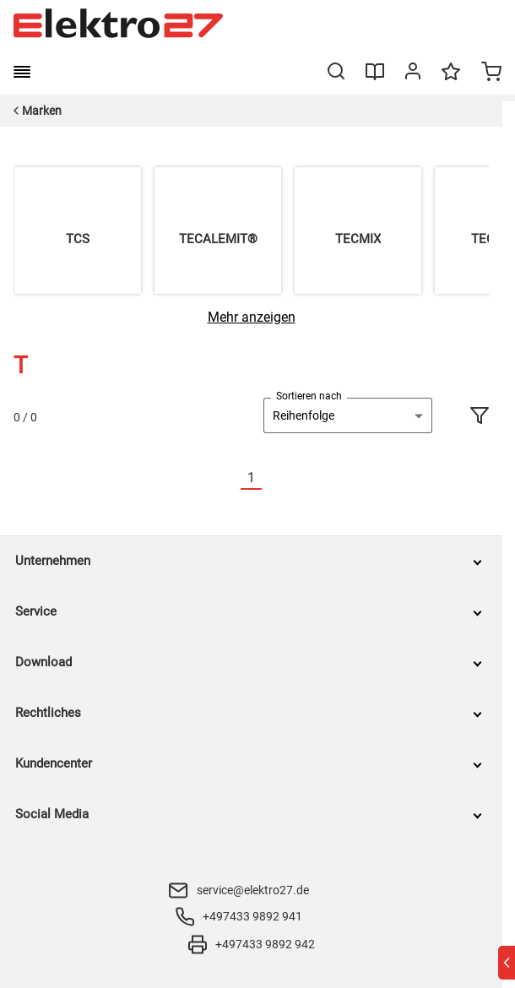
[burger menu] (22, 72)
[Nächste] (272, 478)
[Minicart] (491, 73)
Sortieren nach (309, 396)
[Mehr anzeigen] (251, 317)
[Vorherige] (230, 478)
